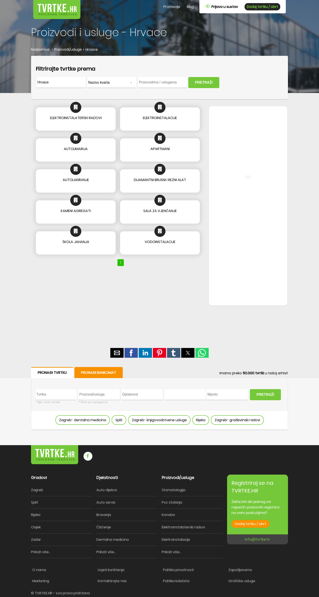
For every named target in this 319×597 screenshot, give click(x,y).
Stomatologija (173, 490)
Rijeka (200, 420)
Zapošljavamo (240, 569)
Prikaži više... (41, 551)
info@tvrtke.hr (257, 539)
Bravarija (103, 514)
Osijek (36, 527)
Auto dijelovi (106, 490)
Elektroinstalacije (176, 539)
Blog (190, 6)
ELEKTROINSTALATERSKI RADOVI (76, 117)
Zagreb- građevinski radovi (237, 420)
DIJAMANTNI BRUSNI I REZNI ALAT (160, 179)
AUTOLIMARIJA (76, 148)
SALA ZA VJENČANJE (160, 210)
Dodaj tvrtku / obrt (262, 6)
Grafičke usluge (241, 580)
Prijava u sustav (221, 6)
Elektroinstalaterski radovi (183, 527)
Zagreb (37, 490)
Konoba (168, 514)
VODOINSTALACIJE (160, 241)
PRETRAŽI (204, 82)
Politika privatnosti (178, 569)
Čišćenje (103, 527)
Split (119, 420)
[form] (159, 78)
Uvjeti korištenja (111, 569)
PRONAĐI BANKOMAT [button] (98, 372)
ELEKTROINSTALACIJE (160, 117)
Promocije (171, 6)
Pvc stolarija (172, 502)
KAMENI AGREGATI (76, 210)
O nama (39, 569)
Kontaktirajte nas (112, 580)
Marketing (40, 580)
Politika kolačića (176, 580)
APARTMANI (160, 148)
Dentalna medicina (112, 539)
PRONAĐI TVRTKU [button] (52, 372)
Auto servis (105, 502)
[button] (117, 353)
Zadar (36, 539)
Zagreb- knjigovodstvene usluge (159, 420)
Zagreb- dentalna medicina (82, 420)
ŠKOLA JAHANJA (75, 241)
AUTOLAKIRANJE (76, 179)
